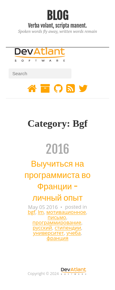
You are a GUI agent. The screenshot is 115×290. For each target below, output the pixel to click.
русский (42, 227)
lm (41, 212)
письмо (57, 217)
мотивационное (66, 212)
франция (57, 238)
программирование (57, 222)
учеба (74, 233)
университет (48, 233)
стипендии (68, 227)
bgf (31, 212)
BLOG (57, 15)
